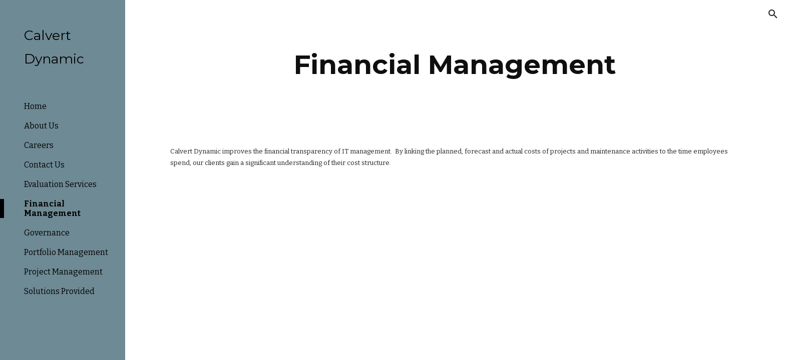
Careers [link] (39, 145)
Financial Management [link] (52, 208)
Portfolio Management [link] (66, 252)
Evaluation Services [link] (60, 184)
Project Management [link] (63, 271)
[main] (455, 65)
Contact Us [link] (44, 165)
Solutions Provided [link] (59, 291)
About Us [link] (41, 125)
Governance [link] (47, 233)
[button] (773, 14)
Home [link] (35, 106)
